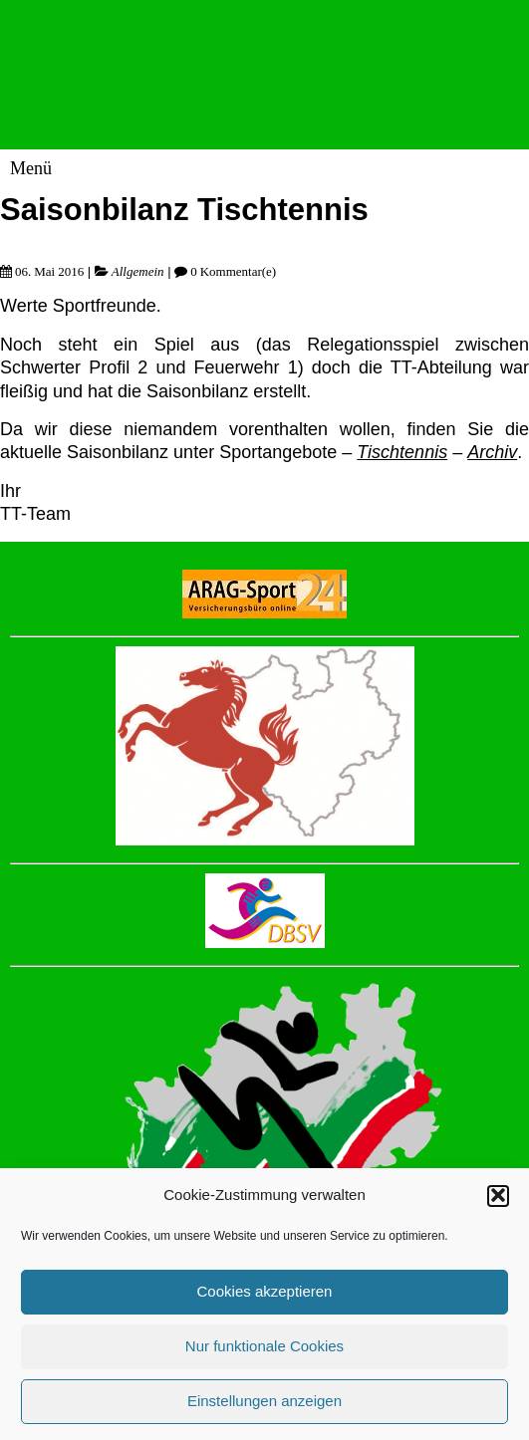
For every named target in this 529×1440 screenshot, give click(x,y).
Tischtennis (402, 452)
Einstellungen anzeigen (264, 1408)
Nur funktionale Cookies (264, 1353)
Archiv (492, 452)
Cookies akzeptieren (265, 1299)
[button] (498, 1203)
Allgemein (138, 271)
